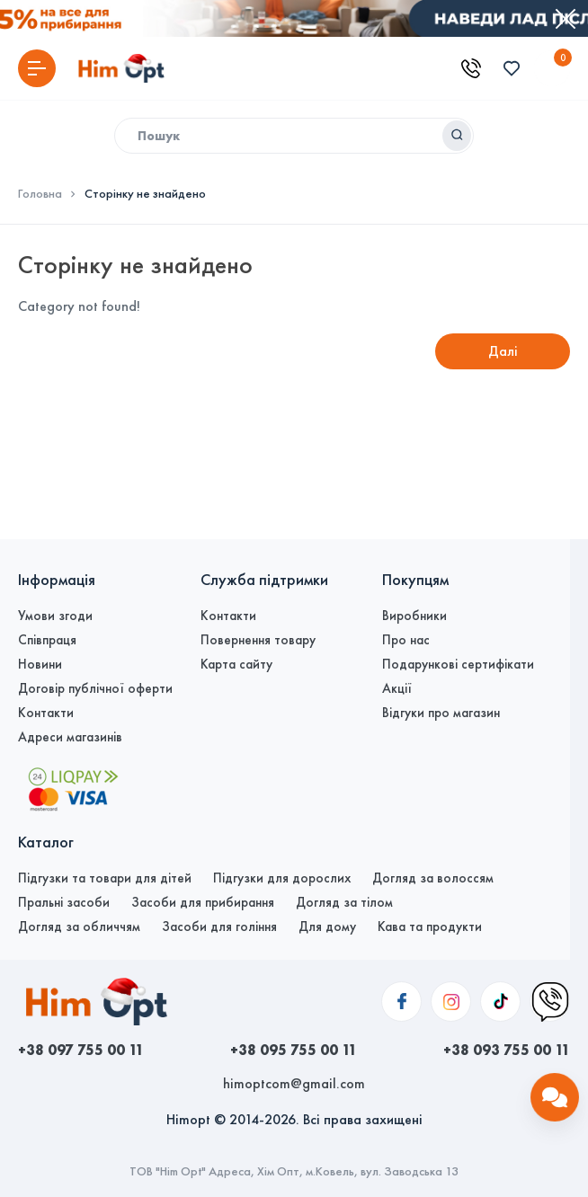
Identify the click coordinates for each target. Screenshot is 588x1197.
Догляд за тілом (344, 902)
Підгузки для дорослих (282, 878)
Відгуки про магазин (441, 713)
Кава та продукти (430, 926)
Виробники (414, 615)
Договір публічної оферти (95, 688)
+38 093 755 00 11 (506, 1050)
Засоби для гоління (219, 926)
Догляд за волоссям (433, 878)
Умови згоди (55, 615)
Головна (40, 194)
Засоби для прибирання (202, 902)
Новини (40, 664)
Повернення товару (258, 640)
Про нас (406, 640)
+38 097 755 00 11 (81, 1050)
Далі (503, 350)
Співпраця (47, 640)
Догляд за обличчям (79, 926)
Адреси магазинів (70, 737)
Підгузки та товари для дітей (105, 878)
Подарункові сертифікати (458, 664)
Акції (397, 688)
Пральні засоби (64, 902)
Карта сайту (236, 664)
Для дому (327, 926)
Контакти (46, 713)
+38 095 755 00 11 (293, 1050)
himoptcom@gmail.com (294, 1083)
